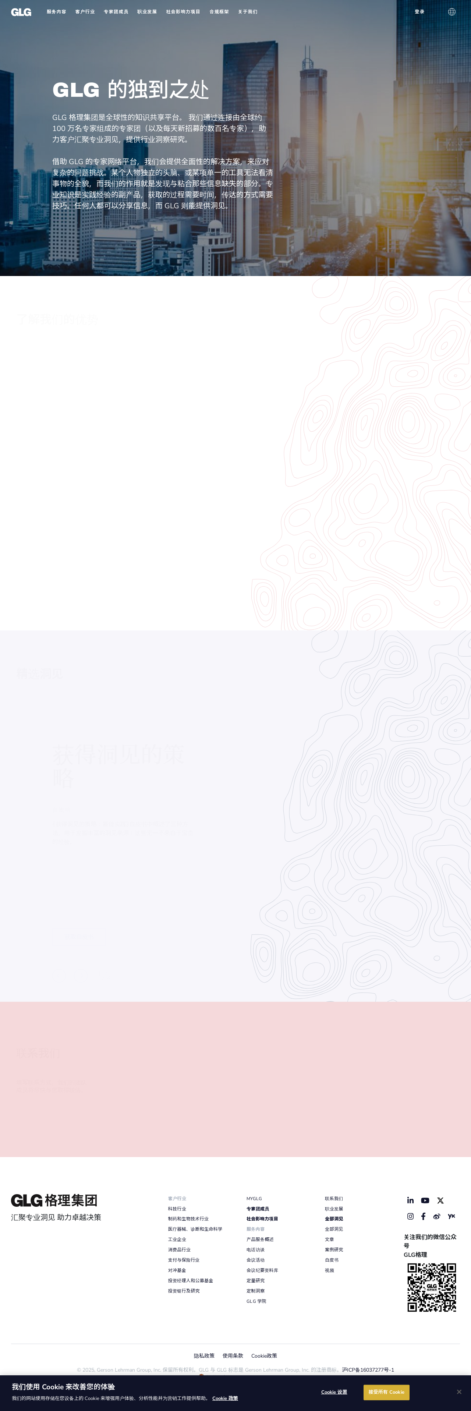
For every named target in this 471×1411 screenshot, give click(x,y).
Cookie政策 (264, 1355)
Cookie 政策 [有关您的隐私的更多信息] (225, 1398)
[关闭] (459, 1392)
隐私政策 (204, 1355)
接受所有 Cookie (386, 1392)
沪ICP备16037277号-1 (368, 1369)
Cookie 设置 (334, 1392)
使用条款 (233, 1355)
